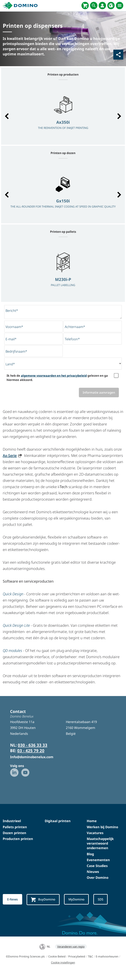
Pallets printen (15, 827)
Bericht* (12, 310)
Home (92, 821)
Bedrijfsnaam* (16, 351)
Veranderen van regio (71, 946)
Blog (90, 854)
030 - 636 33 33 (32, 745)
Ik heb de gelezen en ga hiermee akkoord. (57, 378)
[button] (7, 116)
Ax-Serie (10, 455)
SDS (100, 899)
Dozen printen (14, 833)
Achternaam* (75, 326)
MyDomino (76, 899)
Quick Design (13, 593)
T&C (90, 956)
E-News (12, 899)
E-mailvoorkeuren (107, 956)
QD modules (12, 650)
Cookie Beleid (56, 956)
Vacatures (95, 833)
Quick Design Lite (16, 625)
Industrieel (12, 821)
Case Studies (97, 866)
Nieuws (93, 871)
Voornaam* (14, 326)
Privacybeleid (76, 956)
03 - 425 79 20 (30, 750)
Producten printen (18, 838)
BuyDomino (43, 899)
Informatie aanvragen (99, 392)
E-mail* (11, 339)
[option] (63, 114)
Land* (10, 364)
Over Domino (97, 877)
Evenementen (98, 860)
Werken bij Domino (102, 827)
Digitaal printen (58, 821)
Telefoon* (72, 339)
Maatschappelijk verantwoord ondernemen (100, 843)
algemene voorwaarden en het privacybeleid (54, 376)
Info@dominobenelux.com (31, 757)
